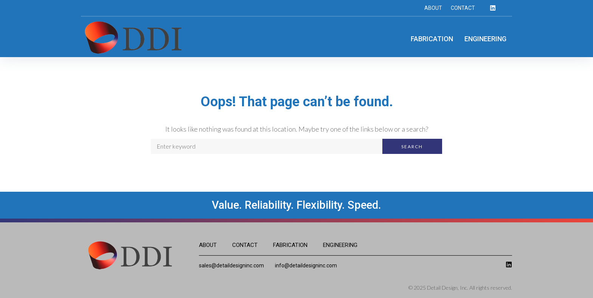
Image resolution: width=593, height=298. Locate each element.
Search (412, 146)
